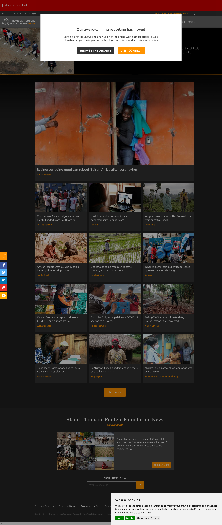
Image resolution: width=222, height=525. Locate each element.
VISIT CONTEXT (131, 50)
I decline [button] (130, 518)
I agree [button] (120, 518)
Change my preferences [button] (148, 518)
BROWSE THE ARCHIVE (95, 50)
